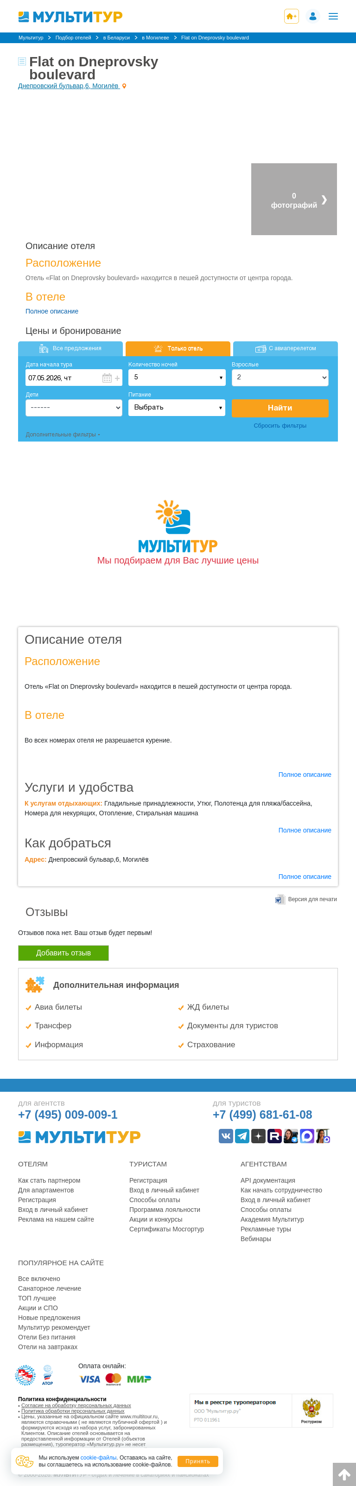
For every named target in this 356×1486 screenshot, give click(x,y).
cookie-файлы (99, 1457)
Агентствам (264, 1164)
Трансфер (53, 1025)
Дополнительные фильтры (60, 434)
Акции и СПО (38, 1308)
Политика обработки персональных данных (73, 1411)
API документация (268, 1180)
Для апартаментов (46, 1190)
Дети (31, 394)
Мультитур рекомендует (54, 1327)
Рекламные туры (266, 1229)
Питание (139, 394)
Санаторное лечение (49, 1288)
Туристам (148, 1164)
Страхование (211, 1044)
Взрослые (245, 364)
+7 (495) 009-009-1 (68, 1114)
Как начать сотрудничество (281, 1190)
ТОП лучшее (37, 1298)
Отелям (33, 1164)
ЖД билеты (208, 1007)
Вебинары (256, 1239)
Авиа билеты (58, 1007)
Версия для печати (312, 899)
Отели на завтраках (47, 1347)
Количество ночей (153, 364)
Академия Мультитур (272, 1219)
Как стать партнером (49, 1180)
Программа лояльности (164, 1209)
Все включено (39, 1278)
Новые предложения (49, 1317)
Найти (280, 408)
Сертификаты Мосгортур (166, 1229)
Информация (59, 1044)
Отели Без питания (47, 1337)
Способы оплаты (154, 1200)
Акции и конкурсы (156, 1219)
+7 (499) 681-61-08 (262, 1114)
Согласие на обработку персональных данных (76, 1405)
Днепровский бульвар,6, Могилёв (69, 86)
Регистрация (37, 1200)
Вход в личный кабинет (53, 1209)
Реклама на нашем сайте (56, 1219)
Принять (197, 1461)
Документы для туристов (232, 1025)
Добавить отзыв (63, 953)
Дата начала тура (48, 364)
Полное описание (51, 311)
